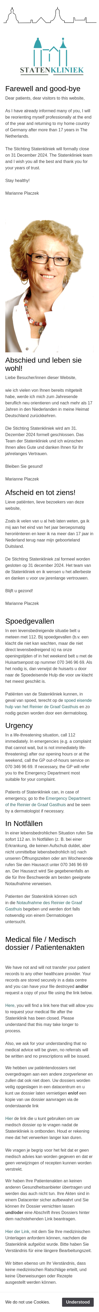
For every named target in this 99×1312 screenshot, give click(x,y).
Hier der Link (17, 1231)
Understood (78, 1302)
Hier (9, 1118)
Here (10, 1005)
